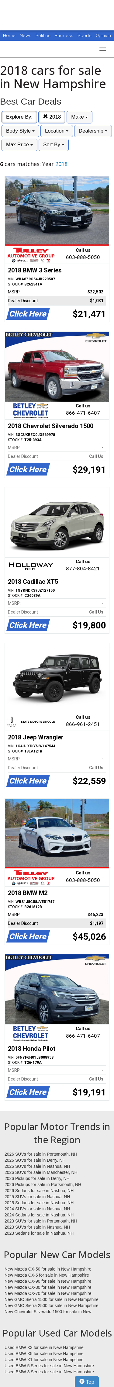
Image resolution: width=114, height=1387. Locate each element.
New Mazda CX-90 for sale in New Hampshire (48, 1281)
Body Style (20, 131)
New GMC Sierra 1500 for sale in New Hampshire (51, 1299)
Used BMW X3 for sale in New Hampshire (44, 1347)
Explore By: (19, 117)
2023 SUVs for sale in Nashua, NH (37, 1227)
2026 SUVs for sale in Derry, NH (35, 1160)
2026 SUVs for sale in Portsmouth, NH (41, 1154)
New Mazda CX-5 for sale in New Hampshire (47, 1275)
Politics (43, 35)
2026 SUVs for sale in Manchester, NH (41, 1172)
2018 (52, 117)
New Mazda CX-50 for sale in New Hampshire (48, 1269)
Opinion (103, 35)
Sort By (53, 144)
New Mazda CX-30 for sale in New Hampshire (48, 1287)
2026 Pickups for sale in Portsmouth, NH (43, 1184)
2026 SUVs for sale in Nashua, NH (37, 1166)
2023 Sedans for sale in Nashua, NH (39, 1233)
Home (9, 35)
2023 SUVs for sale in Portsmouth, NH (41, 1221)
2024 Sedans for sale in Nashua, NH (39, 1214)
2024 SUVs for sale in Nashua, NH (37, 1208)
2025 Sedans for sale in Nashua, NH (39, 1202)
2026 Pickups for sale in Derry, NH (37, 1178)
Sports (85, 35)
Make (79, 117)
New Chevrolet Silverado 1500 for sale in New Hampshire (48, 1312)
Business (64, 35)
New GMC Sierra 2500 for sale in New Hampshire (51, 1305)
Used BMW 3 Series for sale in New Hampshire (49, 1371)
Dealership (93, 131)
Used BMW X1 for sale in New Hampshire (44, 1359)
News (25, 35)
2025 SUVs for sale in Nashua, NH (37, 1196)
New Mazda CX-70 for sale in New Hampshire (48, 1293)
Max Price (19, 144)
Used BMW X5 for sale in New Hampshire (44, 1353)
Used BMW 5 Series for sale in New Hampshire (49, 1365)
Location (56, 131)
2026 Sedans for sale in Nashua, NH (39, 1190)
